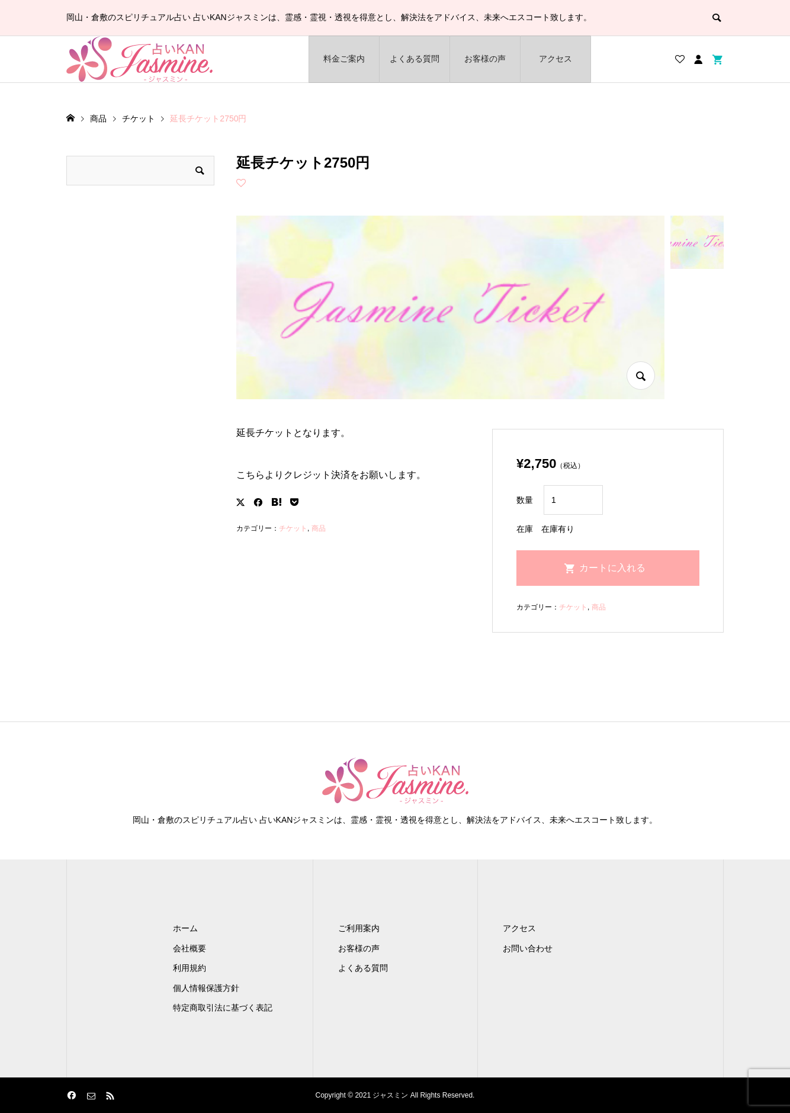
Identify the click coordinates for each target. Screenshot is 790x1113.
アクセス (555, 58)
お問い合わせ (528, 948)
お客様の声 (485, 58)
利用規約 (189, 968)
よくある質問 (414, 58)
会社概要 (189, 948)
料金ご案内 (344, 58)
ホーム (185, 928)
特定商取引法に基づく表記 (222, 1007)
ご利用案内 (359, 928)
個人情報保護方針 (206, 988)
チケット (293, 528)
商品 (318, 528)
